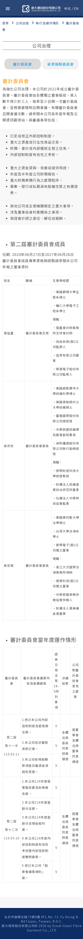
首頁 (5, 23)
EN (76, 8)
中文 (67, 8)
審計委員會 (22, 64)
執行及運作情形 (47, 23)
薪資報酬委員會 (60, 64)
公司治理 (22, 23)
